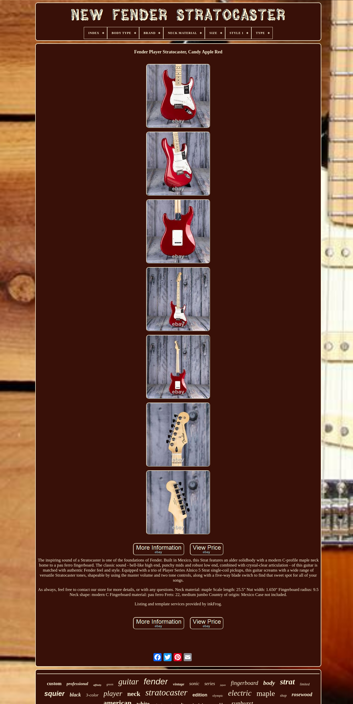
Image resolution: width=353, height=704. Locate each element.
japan (223, 685)
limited (305, 684)
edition (199, 694)
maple (265, 693)
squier (54, 693)
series (209, 683)
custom (54, 683)
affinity (97, 684)
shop (283, 695)
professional (77, 683)
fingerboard (244, 683)
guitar (128, 681)
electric (240, 693)
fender (156, 681)
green (109, 684)
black (75, 694)
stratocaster (166, 692)
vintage (178, 684)
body (269, 683)
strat (287, 681)
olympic (217, 695)
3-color (92, 695)
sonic (194, 683)
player (113, 693)
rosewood (302, 694)
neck (133, 693)
